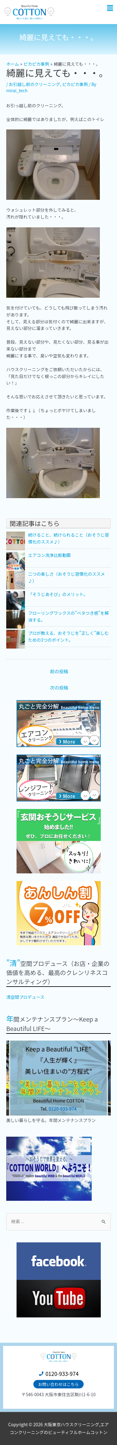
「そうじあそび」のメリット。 (58, 594)
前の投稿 (59, 671)
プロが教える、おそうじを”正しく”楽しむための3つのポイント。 (68, 636)
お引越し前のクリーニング (34, 84)
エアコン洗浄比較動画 (49, 555)
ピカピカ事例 (75, 84)
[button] (110, 8)
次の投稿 (59, 687)
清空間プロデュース (25, 997)
